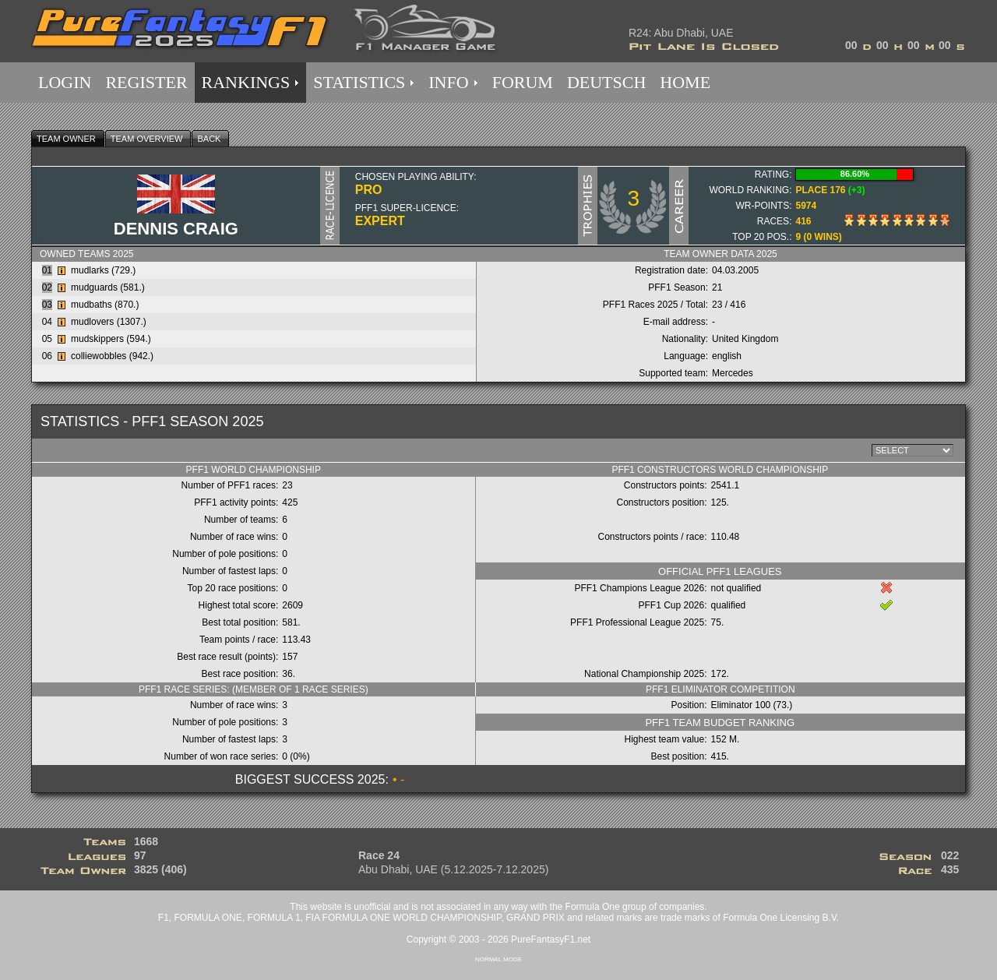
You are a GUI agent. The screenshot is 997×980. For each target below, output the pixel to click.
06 (47, 356)
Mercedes (732, 373)
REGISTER (146, 82)
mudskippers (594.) (111, 338)
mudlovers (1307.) (108, 321)
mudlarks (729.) (103, 270)
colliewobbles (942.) (112, 356)
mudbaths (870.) (105, 304)
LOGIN (64, 82)
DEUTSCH (606, 82)
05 (47, 338)
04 (47, 321)
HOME (685, 82)
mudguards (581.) (108, 287)
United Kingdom (745, 338)
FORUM (522, 82)
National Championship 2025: (645, 673)
